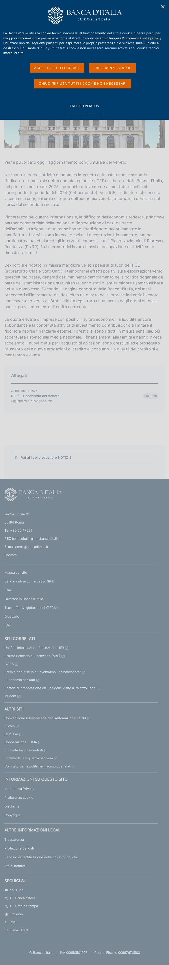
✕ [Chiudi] (163, 6)
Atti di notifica (15, 866)
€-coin (9, 726)
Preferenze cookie (18, 797)
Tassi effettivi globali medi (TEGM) (31, 608)
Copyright (12, 815)
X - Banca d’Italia (19, 898)
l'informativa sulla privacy (141, 38)
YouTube (13, 890)
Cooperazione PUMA (20, 742)
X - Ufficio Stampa (21, 906)
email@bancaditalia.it (31, 547)
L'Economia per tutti (19, 680)
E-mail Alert (16, 930)
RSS (10, 922)
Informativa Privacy (19, 789)
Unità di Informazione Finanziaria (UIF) (34, 648)
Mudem (10, 696)
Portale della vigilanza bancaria (28, 758)
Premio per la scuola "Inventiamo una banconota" (42, 672)
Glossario (11, 616)
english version (84, 108)
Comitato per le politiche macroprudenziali (37, 766)
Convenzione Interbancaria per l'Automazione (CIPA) (45, 718)
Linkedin (13, 914)
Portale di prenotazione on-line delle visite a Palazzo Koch (49, 688)
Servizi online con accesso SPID (29, 581)
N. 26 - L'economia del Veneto (35, 396)
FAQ (7, 625)
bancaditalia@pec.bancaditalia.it (36, 539)
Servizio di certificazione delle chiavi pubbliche (41, 857)
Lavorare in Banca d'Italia (23, 599)
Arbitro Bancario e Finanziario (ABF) (32, 656)
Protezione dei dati (19, 848)
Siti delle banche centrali (23, 750)
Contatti (10, 555)
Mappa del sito (15, 572)
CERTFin (11, 734)
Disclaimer (12, 806)
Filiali (8, 590)
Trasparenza (14, 839)
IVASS (9, 664)
